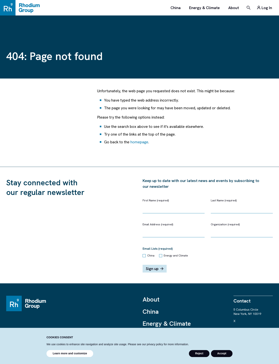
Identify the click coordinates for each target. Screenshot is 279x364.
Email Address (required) (158, 224)
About (233, 7)
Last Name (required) (224, 200)
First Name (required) (156, 200)
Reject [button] (199, 353)
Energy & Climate (204, 7)
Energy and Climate (176, 255)
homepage (139, 141)
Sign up (155, 268)
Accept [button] (221, 353)
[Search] (249, 8)
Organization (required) (225, 224)
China (175, 7)
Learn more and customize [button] (70, 353)
